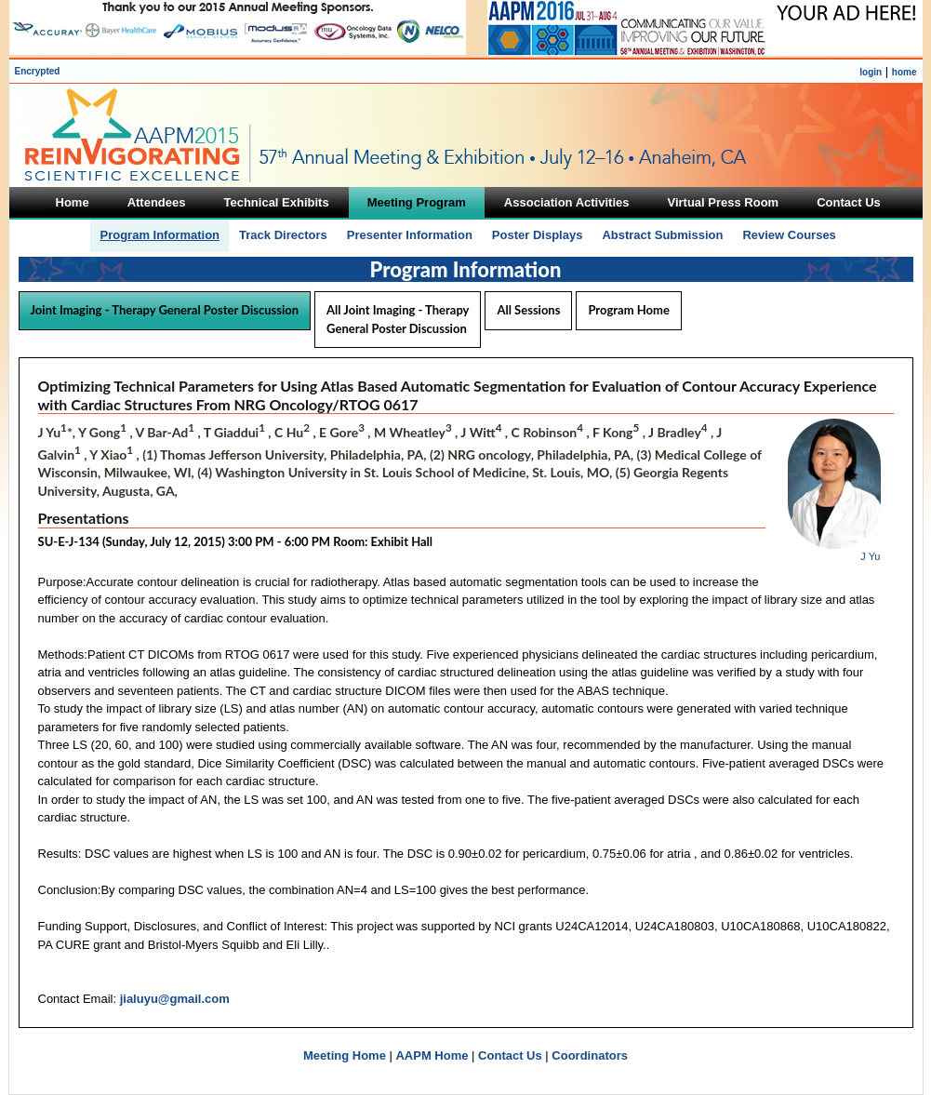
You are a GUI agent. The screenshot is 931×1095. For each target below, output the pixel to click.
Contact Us (510, 1055)
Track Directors (283, 235)
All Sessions (528, 309)
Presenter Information (409, 235)
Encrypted (37, 71)
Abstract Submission (662, 235)
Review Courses (788, 235)
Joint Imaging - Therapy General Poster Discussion (165, 309)
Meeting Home (344, 1055)
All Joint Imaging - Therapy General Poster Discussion (397, 319)
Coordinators (590, 1055)
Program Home (628, 309)
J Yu (870, 556)
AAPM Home (431, 1055)
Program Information (159, 235)
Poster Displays (537, 235)
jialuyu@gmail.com (175, 999)
